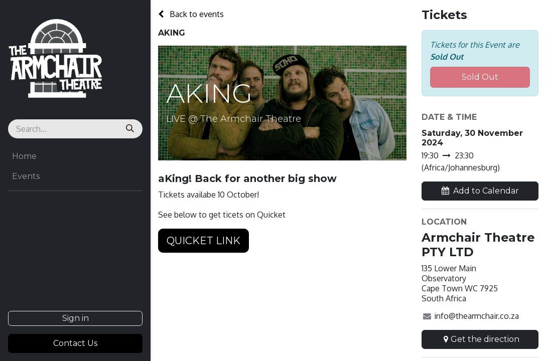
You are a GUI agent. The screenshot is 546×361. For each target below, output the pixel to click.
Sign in (75, 318)
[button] (480, 191)
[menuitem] (75, 156)
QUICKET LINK (203, 241)
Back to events (191, 14)
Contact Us (75, 343)
